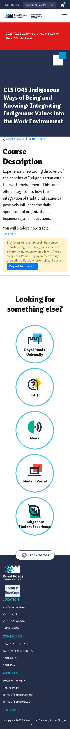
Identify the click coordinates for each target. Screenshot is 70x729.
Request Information (22, 266)
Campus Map (11, 628)
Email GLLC (10, 658)
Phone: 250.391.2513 (16, 644)
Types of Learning (14, 681)
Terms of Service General (18, 695)
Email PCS (9, 665)
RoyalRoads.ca (11, 5)
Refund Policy (11, 688)
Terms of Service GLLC (16, 701)
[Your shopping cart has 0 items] (62, 6)
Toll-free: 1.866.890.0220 (19, 651)
